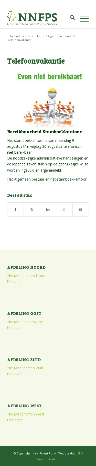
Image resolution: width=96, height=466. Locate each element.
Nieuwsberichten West (25, 414)
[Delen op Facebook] (15, 209)
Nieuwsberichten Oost (25, 321)
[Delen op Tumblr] (64, 209)
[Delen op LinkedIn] (48, 209)
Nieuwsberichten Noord (27, 275)
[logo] (39, 18)
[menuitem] (70, 18)
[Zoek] (70, 18)
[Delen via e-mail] (81, 209)
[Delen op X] (32, 209)
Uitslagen (15, 281)
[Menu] (82, 18)
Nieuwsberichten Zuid (25, 367)
